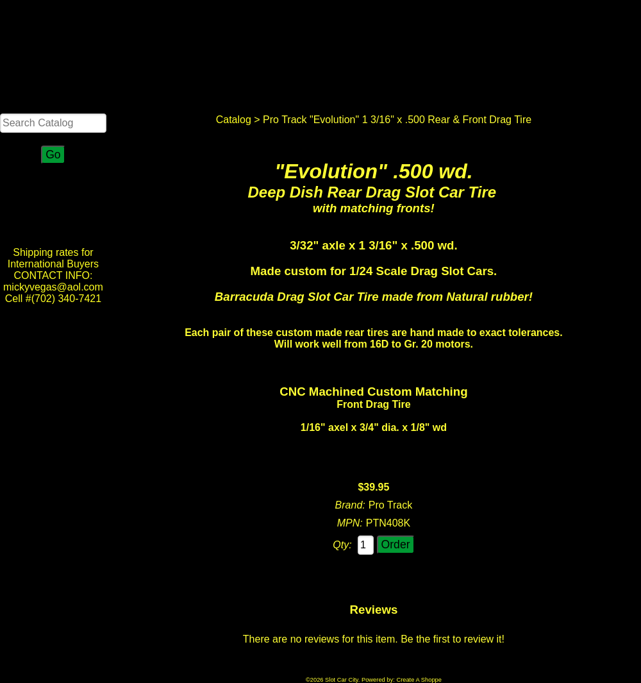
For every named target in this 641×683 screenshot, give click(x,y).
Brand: (350, 505)
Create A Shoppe (419, 680)
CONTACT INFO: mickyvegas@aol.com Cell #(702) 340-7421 (53, 287)
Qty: (342, 544)
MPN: (350, 523)
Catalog (233, 119)
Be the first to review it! (452, 639)
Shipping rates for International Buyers (53, 258)
